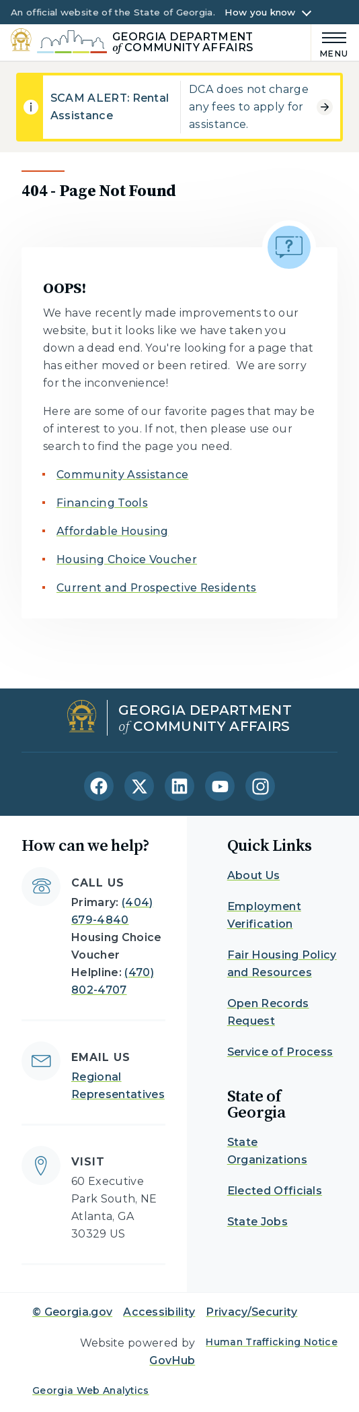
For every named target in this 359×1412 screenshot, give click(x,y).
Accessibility (159, 1312)
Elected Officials (274, 1190)
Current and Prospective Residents (156, 587)
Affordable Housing (112, 531)
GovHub (172, 1360)
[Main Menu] (329, 43)
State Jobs (257, 1221)
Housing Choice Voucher (126, 559)
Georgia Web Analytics (90, 1390)
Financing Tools (102, 502)
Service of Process (280, 1052)
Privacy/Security (251, 1312)
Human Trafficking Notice (271, 1342)
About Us (253, 875)
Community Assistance (122, 474)
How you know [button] (260, 12)
